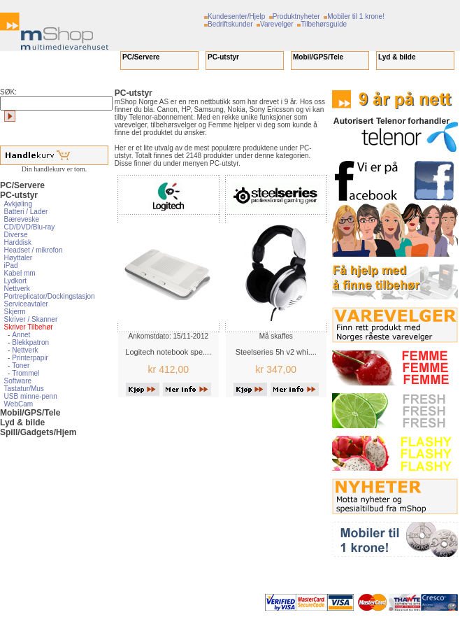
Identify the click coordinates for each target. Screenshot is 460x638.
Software (17, 381)
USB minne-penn (30, 396)
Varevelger (277, 24)
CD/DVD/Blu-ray (29, 227)
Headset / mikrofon (33, 250)
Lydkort (15, 281)
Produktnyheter (296, 16)
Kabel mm (20, 273)
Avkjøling (18, 204)
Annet (21, 335)
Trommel (25, 373)
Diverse (16, 235)
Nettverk (17, 288)
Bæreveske (22, 219)
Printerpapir (30, 358)
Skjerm (15, 312)
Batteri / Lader (26, 211)
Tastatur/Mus (24, 388)
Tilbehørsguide (324, 24)
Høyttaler (18, 258)
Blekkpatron (30, 342)
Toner (20, 365)
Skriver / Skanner (31, 319)
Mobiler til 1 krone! (355, 16)
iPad (11, 265)
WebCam (19, 404)
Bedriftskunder (230, 24)
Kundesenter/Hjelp (236, 16)
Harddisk (17, 242)
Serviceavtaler (26, 304)
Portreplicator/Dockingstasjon (49, 296)
